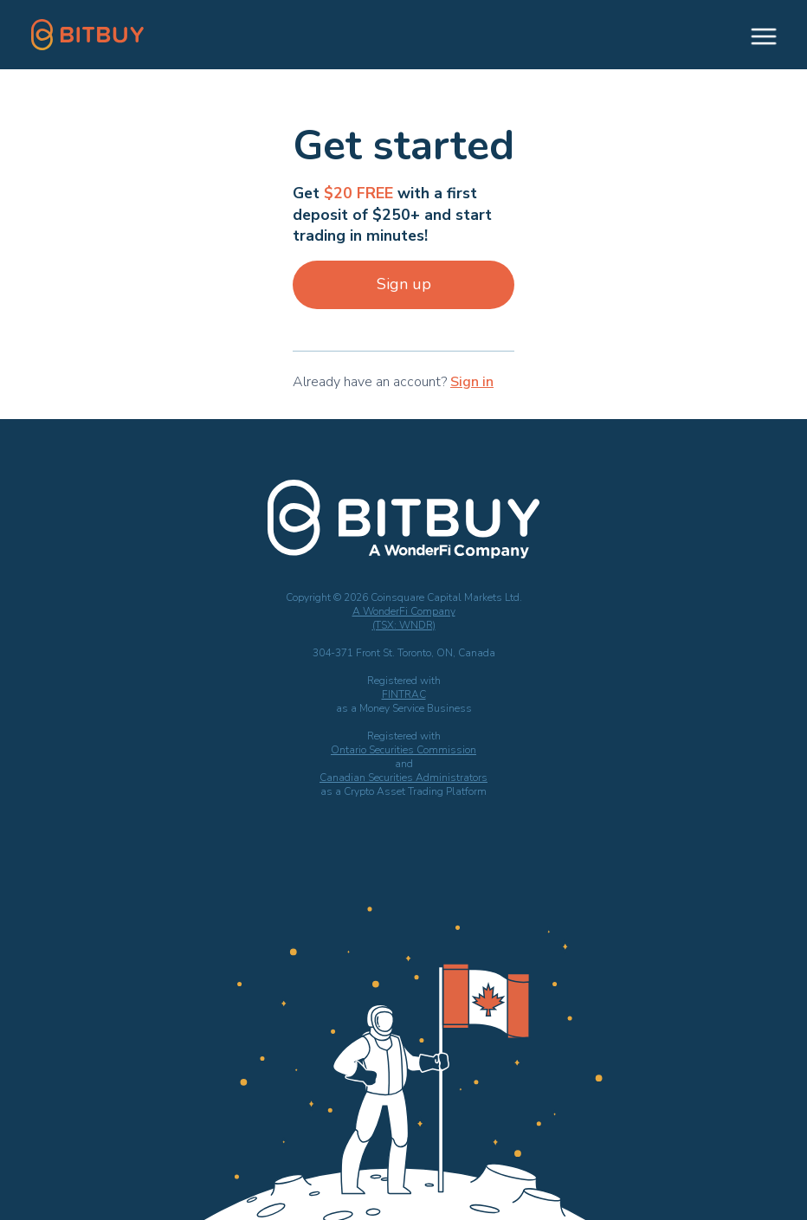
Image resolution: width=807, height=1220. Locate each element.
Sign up (404, 284)
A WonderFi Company (403, 611)
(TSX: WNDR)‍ (404, 625)
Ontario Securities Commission (403, 750)
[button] (756, 34)
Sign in (472, 381)
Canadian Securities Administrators (403, 777)
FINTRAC (404, 694)
